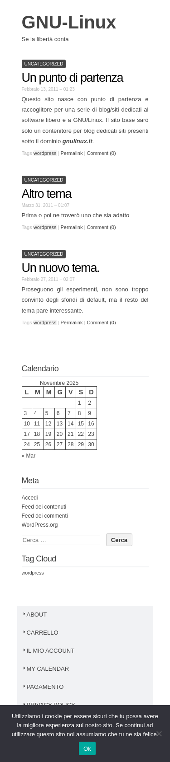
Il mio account (48, 650)
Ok (87, 748)
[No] (158, 733)
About (34, 614)
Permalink (72, 153)
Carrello (40, 632)
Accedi (30, 498)
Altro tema (47, 194)
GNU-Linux (69, 22)
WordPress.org (40, 525)
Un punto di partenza (72, 77)
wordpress (45, 153)
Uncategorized (43, 63)
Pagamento (43, 686)
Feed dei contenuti (44, 507)
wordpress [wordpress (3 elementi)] (33, 572)
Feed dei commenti (45, 516)
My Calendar (45, 668)
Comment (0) (101, 153)
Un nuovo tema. (61, 268)
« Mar (29, 456)
